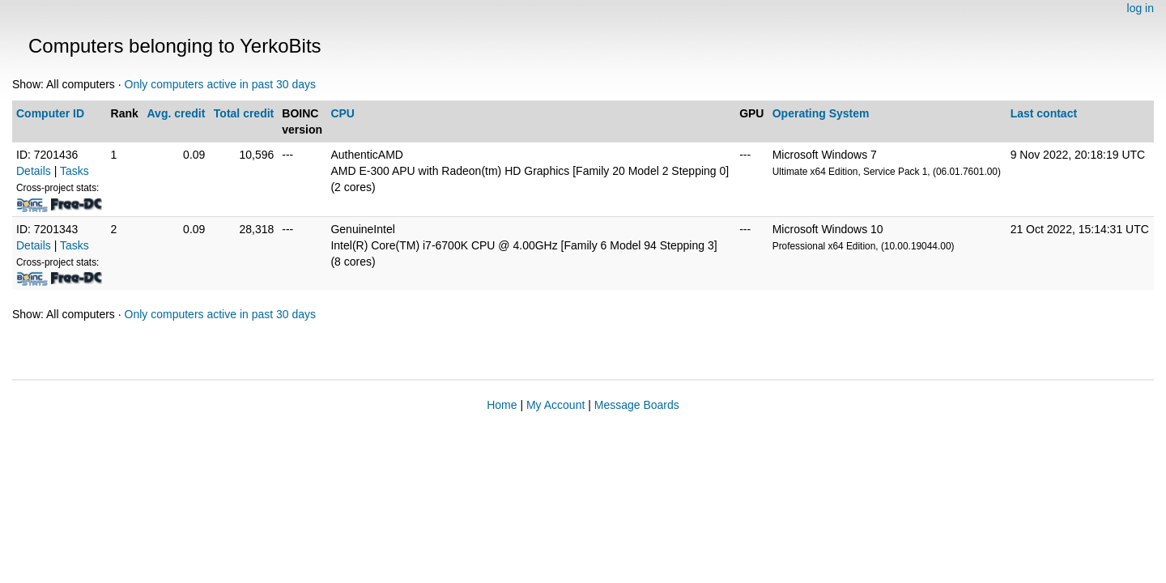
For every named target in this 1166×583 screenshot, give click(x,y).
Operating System (821, 113)
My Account (555, 404)
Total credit (244, 113)
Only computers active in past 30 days (221, 84)
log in (1140, 8)
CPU (342, 113)
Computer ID (50, 113)
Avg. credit (176, 113)
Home (502, 404)
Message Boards (636, 404)
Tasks (74, 170)
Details (33, 170)
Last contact (1044, 113)
